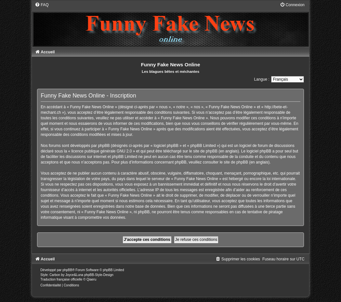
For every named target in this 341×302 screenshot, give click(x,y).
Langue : (261, 79)
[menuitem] (41, 5)
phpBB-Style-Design (98, 275)
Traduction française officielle (61, 279)
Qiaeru (91, 279)
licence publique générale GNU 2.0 (101, 151)
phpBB (67, 270)
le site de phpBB (203, 151)
